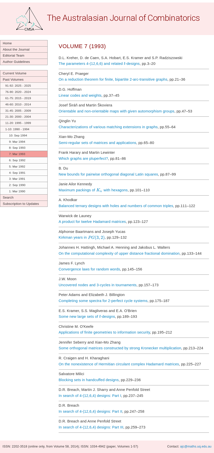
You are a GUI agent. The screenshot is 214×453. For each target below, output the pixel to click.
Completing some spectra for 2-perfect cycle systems (103, 301)
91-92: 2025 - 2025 (18, 85)
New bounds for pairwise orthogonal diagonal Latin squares (108, 174)
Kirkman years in (82, 238)
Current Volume (14, 73)
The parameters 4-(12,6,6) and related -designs (99, 64)
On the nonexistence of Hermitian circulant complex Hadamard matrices (119, 364)
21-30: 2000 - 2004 (18, 116)
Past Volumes (13, 79)
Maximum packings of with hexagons (93, 190)
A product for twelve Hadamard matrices (92, 222)
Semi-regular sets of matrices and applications (97, 143)
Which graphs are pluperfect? (83, 159)
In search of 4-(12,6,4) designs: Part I (90, 396)
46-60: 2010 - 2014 (18, 104)
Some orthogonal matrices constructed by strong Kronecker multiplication (120, 348)
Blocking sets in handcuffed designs (89, 380)
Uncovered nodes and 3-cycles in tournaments (98, 285)
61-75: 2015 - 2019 (18, 98)
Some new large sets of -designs (87, 317)
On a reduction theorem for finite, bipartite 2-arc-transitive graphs (113, 79)
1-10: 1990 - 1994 (17, 129)
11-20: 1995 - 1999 (18, 122)
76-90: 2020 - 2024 (18, 91)
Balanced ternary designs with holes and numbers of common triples (116, 206)
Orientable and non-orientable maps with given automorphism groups (116, 111)
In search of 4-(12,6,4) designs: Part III (91, 427)
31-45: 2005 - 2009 (18, 110)
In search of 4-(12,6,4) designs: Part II (90, 411)
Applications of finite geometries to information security (104, 332)
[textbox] (124, 64)
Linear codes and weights (80, 95)
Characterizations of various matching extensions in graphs (108, 127)
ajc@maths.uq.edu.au (195, 446)
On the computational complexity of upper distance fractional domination (119, 253)
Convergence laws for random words (89, 269)
